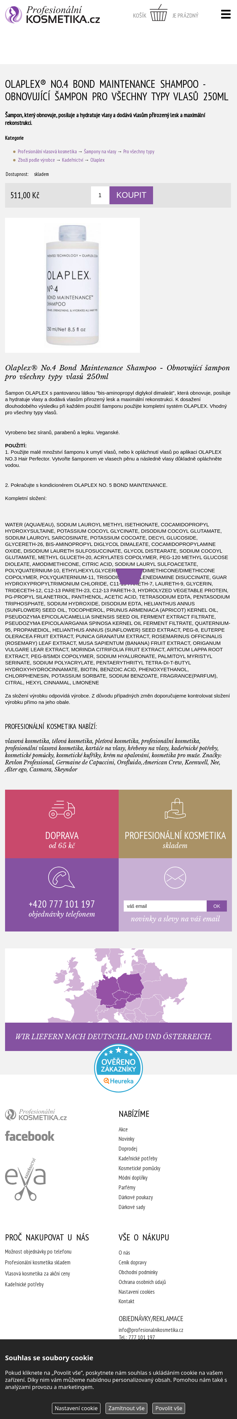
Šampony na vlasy (100, 151)
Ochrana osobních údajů (142, 1282)
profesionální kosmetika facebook (30, 1136)
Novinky (126, 1138)
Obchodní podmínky (138, 1272)
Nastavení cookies (137, 1291)
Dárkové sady (132, 1207)
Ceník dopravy (132, 1262)
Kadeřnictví (72, 160)
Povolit (168, 1408)
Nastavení (76, 1408)
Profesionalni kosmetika (118, 1068)
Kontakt (127, 1301)
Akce (123, 1129)
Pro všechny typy (138, 151)
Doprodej (128, 1148)
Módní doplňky (133, 1177)
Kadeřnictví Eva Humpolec (25, 1179)
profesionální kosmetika (47, 1116)
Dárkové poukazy (136, 1197)
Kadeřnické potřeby (138, 1158)
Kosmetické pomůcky (139, 1168)
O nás (124, 1252)
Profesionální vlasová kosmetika (47, 151)
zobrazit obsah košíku (166, 15)
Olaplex (97, 160)
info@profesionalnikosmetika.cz (151, 1330)
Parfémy (127, 1187)
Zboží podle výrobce (36, 160)
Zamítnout (127, 1408)
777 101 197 (141, 1337)
